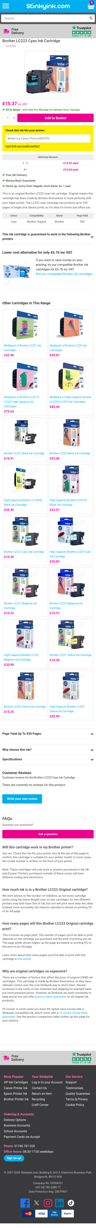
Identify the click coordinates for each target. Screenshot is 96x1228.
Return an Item (42, 1093)
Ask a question (47, 834)
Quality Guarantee (78, 1093)
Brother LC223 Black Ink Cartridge (70, 453)
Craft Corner (40, 1105)
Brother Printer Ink (16, 1099)
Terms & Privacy (77, 1099)
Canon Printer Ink (16, 1088)
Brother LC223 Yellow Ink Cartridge (25, 706)
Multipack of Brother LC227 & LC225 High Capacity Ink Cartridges (21, 402)
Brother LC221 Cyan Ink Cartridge (24, 551)
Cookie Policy (75, 1105)
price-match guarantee (51, 996)
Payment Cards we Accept (22, 1137)
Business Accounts (17, 1125)
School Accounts (15, 1131)
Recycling (38, 1099)
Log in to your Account (47, 1082)
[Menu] (5, 6)
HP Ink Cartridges (16, 1082)
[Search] (44, 18)
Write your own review (22, 799)
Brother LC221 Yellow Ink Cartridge (71, 655)
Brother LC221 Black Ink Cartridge (24, 453)
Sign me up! (14, 1158)
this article (24, 959)
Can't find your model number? (22, 146)
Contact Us (39, 1088)
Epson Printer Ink (15, 1093)
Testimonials (74, 1088)
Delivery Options (15, 1120)
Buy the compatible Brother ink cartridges (64, 274)
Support (71, 1082)
